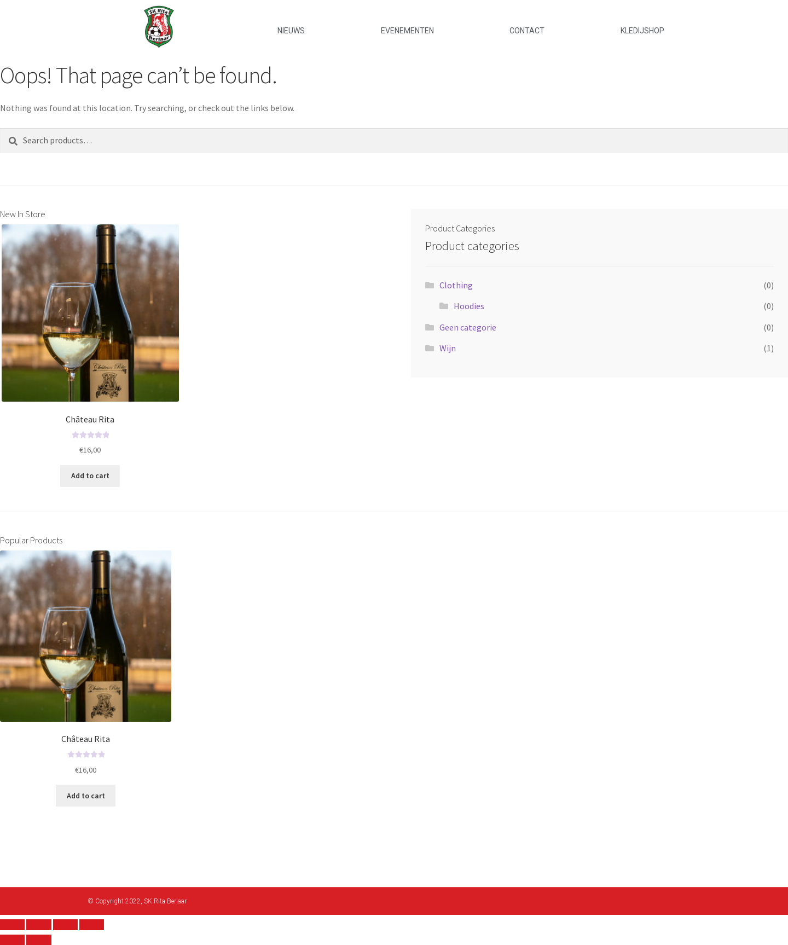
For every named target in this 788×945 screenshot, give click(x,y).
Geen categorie (467, 327)
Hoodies (469, 305)
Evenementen (407, 30)
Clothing (456, 285)
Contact (526, 30)
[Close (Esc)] (12, 924)
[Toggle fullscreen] (65, 924)
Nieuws (291, 30)
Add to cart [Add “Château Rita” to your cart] (90, 475)
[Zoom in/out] (91, 924)
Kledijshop (642, 30)
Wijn (447, 348)
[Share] (38, 924)
